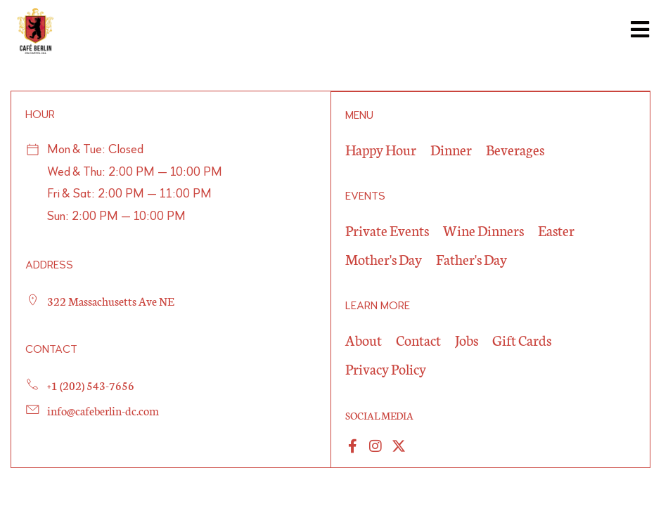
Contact (418, 339)
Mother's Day (383, 258)
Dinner (451, 148)
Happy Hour (380, 148)
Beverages (515, 148)
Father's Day (471, 258)
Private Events (387, 229)
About (363, 339)
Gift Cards (521, 339)
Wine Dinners (483, 229)
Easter (556, 229)
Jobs (466, 339)
